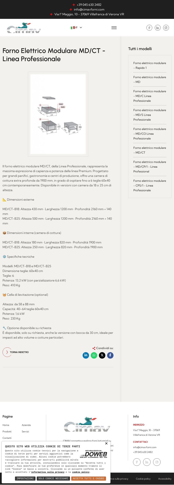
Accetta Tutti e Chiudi (88, 478)
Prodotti (7, 431)
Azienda (26, 425)
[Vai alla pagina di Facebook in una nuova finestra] (149, 28)
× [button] (106, 440)
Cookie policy (143, 479)
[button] (86, 355)
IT (74, 27)
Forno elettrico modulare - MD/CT (146, 150)
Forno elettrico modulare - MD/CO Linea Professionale (146, 133)
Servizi (25, 431)
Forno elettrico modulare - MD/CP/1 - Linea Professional (148, 166)
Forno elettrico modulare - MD (143, 79)
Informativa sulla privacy (115, 479)
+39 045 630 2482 (89, 5)
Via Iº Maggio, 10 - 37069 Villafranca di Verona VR (89, 14)
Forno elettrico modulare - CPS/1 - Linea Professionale (146, 185)
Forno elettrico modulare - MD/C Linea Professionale (149, 96)
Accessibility (164, 479)
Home (6, 425)
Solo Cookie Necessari (53, 478)
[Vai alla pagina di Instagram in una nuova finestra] (166, 28)
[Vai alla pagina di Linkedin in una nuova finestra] (158, 28)
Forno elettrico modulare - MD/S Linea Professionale (149, 114)
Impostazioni (25, 478)
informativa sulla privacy (70, 469)
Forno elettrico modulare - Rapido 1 (147, 65)
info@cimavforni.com (89, 9)
